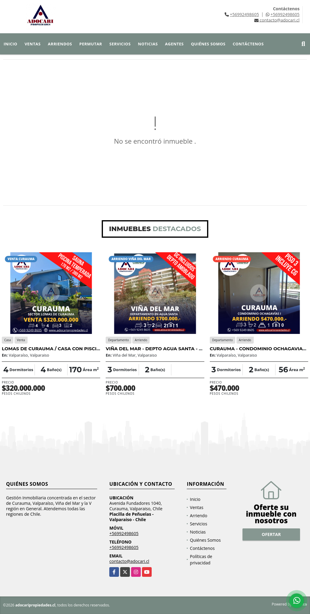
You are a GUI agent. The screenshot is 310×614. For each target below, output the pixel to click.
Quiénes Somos (208, 44)
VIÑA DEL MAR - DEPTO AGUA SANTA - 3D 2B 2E (162, 348)
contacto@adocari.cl (129, 561)
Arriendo (198, 515)
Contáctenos (248, 44)
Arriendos (60, 44)
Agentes (174, 44)
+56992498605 (244, 14)
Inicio (10, 44)
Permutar (90, 44)
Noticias (148, 44)
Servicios (119, 44)
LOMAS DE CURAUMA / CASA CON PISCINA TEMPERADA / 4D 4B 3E (82, 348)
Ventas (33, 44)
